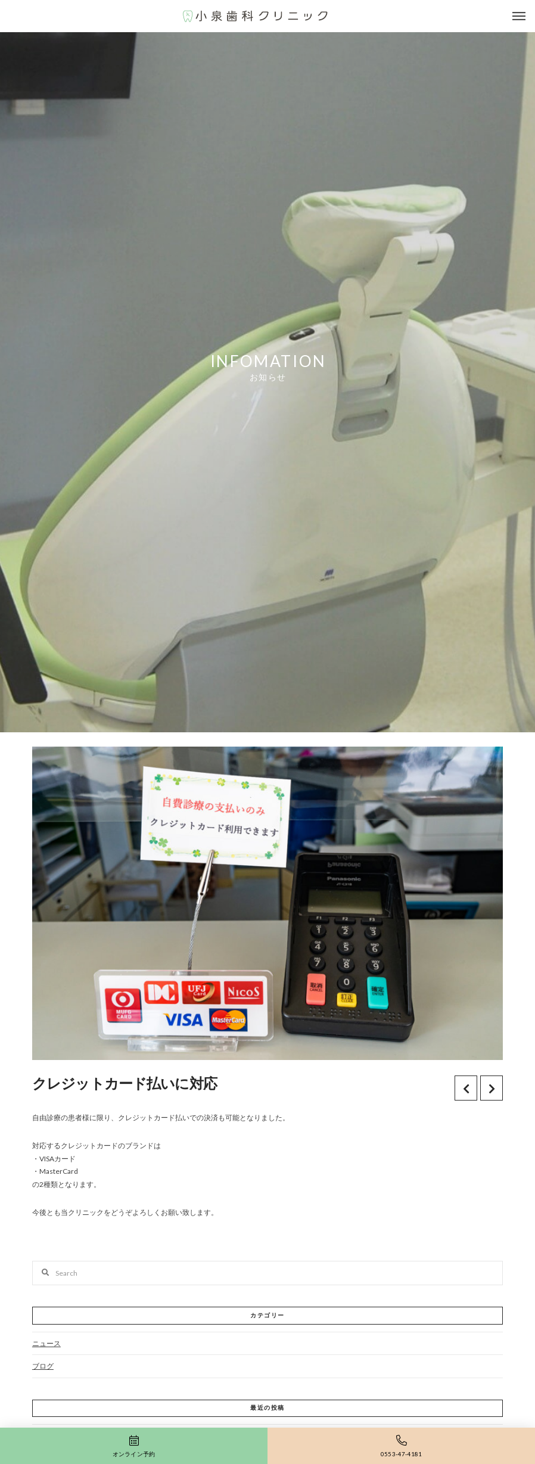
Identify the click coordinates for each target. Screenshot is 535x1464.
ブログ (43, 1366)
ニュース (46, 1343)
